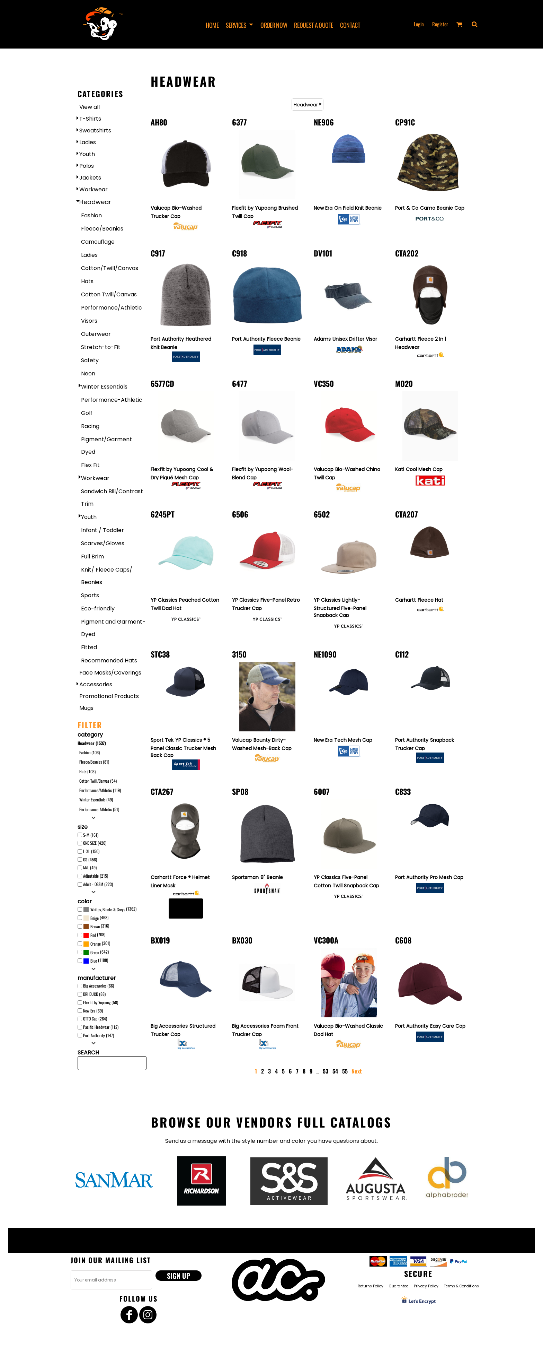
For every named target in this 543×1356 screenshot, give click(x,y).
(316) (96, 926)
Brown (95, 926)
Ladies (87, 142)
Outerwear (96, 334)
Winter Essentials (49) (96, 799)
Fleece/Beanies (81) (94, 762)
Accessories (95, 684)
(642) (96, 952)
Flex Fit (90, 465)
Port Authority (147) (98, 1035)
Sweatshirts (95, 130)
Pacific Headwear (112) (100, 1027)
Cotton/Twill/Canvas (109, 268)
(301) (96, 944)
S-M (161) (90, 835)
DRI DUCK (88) (94, 994)
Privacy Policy (426, 1286)
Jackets (90, 178)
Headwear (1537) (92, 743)
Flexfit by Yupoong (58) (100, 1002)
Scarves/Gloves (102, 543)
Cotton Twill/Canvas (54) (98, 781)
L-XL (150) (91, 851)
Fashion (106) (89, 752)
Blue (93, 961)
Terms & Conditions (461, 1286)
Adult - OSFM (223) (98, 884)
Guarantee (398, 1286)
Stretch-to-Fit (101, 347)
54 (335, 1071)
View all (89, 107)
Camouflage (98, 242)
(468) (95, 918)
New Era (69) (93, 1011)
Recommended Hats (109, 660)
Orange (95, 944)
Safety (90, 360)
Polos (86, 166)
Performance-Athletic (111, 400)
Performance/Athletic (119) (100, 790)
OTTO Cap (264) (95, 1019)
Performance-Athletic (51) (99, 809)
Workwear (93, 189)
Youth (87, 154)
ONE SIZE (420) (94, 843)
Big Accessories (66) (98, 986)
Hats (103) (87, 771)
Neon (88, 373)
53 (325, 1071)
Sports (90, 595)
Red (93, 935)
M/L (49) (90, 867)
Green (94, 952)
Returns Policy (370, 1286)
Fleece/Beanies (102, 229)
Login (419, 24)
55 (345, 1071)
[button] (474, 24)
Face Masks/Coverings (110, 673)
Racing (90, 426)
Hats (87, 281)
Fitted (89, 647)
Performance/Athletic (111, 308)
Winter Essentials (104, 387)
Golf (86, 413)
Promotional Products (109, 696)
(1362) (109, 909)
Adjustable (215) (95, 876)
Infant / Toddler (102, 530)
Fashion (91, 215)
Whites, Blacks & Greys (107, 909)
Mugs (86, 708)
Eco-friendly (98, 608)
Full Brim (92, 556)
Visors (89, 321)
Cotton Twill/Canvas (109, 294)
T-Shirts (90, 119)
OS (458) (90, 859)
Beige (94, 918)
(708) (94, 935)
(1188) (95, 961)
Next (356, 1071)
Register (440, 24)
